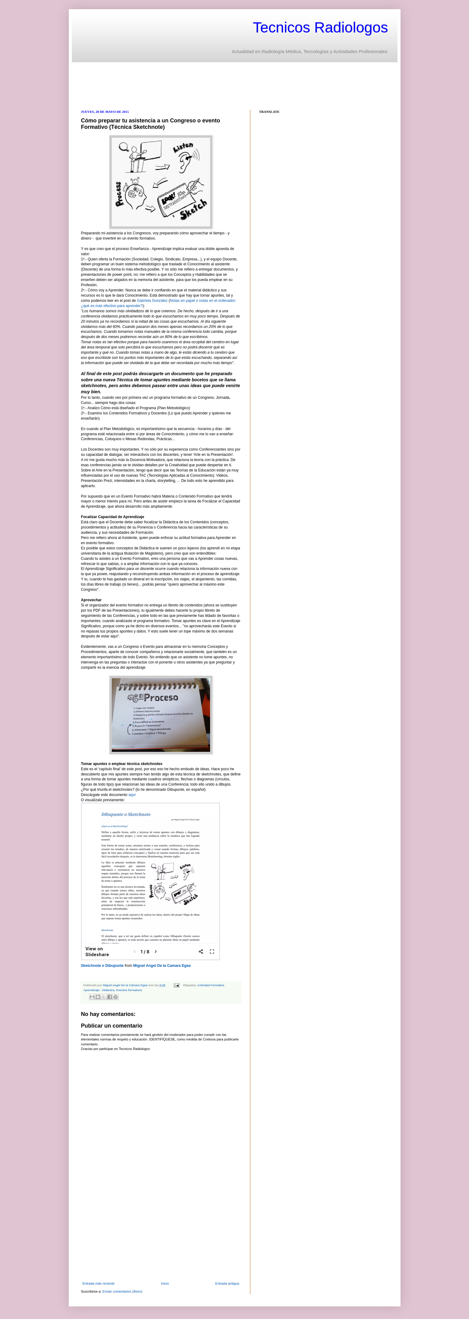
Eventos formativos (129, 990)
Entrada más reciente (99, 1283)
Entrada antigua (227, 1283)
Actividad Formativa (210, 985)
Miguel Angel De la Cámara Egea (126, 985)
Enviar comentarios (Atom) (122, 1291)
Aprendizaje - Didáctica (99, 990)
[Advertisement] (193, 85)
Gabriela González (152, 300)
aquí (132, 795)
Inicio (165, 1283)
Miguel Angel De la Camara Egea (162, 965)
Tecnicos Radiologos (320, 27)
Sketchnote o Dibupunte (102, 965)
